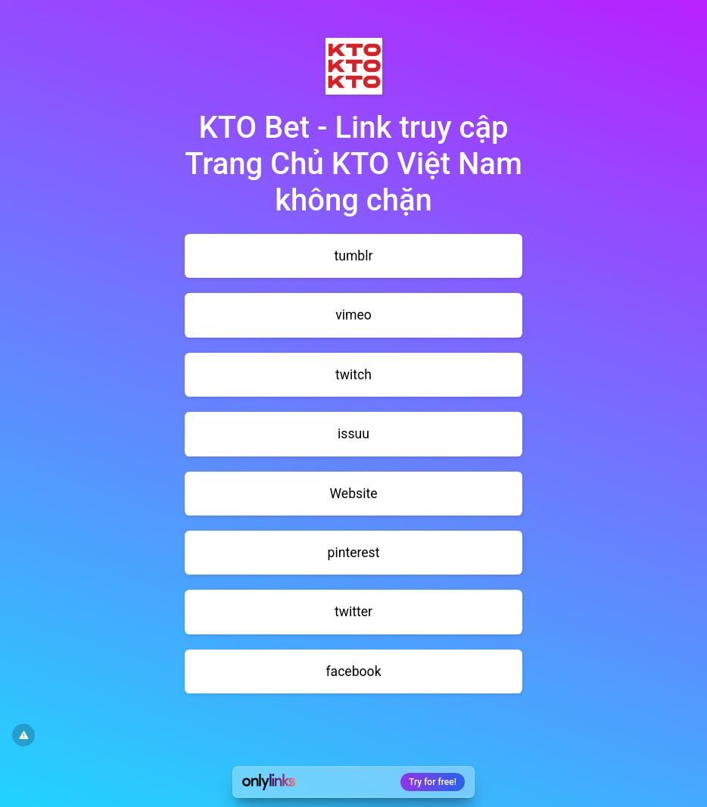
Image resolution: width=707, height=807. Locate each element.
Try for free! (432, 782)
